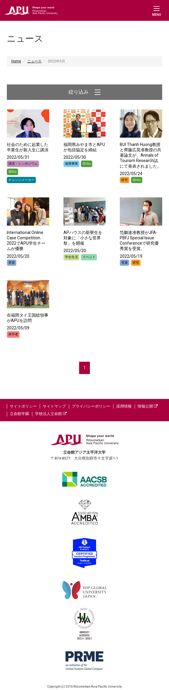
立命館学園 (19, 413)
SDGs (12, 172)
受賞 (11, 263)
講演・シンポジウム (23, 164)
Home (16, 61)
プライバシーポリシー (91, 406)
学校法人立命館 (51, 413)
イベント (88, 257)
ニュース (34, 61)
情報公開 (148, 406)
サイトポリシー (23, 406)
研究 (124, 180)
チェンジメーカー (21, 180)
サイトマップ (54, 406)
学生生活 (71, 257)
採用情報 (124, 406)
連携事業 (71, 164)
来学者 (13, 334)
